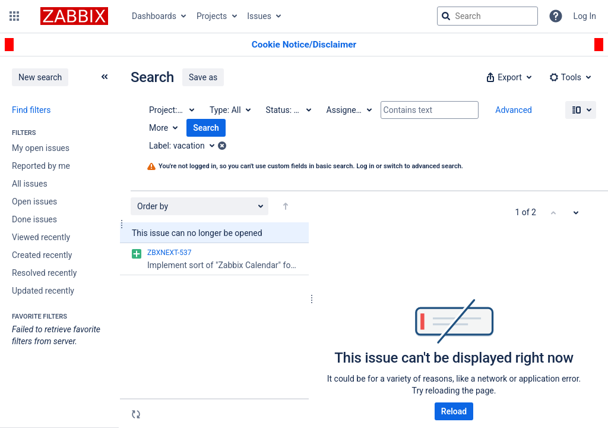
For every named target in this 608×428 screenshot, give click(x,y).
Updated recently (43, 290)
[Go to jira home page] (74, 16)
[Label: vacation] (185, 146)
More (158, 128)
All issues (30, 183)
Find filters (31, 110)
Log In (585, 16)
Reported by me (41, 166)
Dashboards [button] (154, 16)
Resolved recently (44, 273)
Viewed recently (41, 237)
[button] (14, 16)
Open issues (34, 201)
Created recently (42, 255)
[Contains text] (430, 110)
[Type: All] (229, 110)
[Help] (555, 16)
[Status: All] (287, 110)
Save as (203, 77)
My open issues (40, 148)
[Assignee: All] (348, 110)
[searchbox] (487, 16)
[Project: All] (171, 110)
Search (206, 128)
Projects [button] (212, 16)
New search (40, 77)
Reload (454, 411)
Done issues (34, 219)
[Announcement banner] (304, 44)
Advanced (513, 110)
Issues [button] (259, 16)
